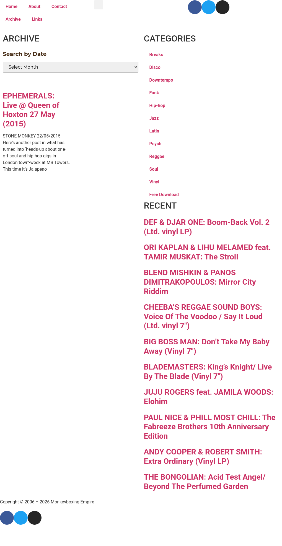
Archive (13, 19)
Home (11, 6)
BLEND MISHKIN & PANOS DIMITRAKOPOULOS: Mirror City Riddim (200, 282)
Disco (155, 67)
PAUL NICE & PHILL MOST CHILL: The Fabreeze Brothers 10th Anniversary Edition (210, 427)
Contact (59, 6)
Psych (155, 143)
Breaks (156, 54)
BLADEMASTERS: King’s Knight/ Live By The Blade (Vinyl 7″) (208, 371)
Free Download (164, 194)
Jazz (154, 118)
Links (37, 19)
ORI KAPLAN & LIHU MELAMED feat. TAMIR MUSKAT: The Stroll (207, 252)
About (34, 6)
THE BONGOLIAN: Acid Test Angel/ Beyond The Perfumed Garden (205, 481)
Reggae (156, 156)
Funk (154, 92)
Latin (154, 131)
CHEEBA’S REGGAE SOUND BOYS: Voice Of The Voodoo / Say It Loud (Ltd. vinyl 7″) (203, 316)
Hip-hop (157, 105)
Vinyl (154, 181)
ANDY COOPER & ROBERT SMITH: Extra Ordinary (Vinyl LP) (203, 456)
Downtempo (161, 80)
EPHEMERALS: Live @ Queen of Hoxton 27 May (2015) (31, 109)
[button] (98, 4)
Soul (153, 169)
